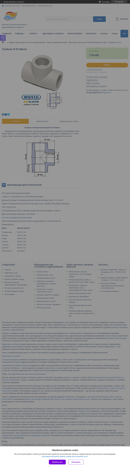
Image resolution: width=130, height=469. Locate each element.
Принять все (57, 462)
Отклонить (76, 462)
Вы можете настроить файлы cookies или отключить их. (64, 456)
